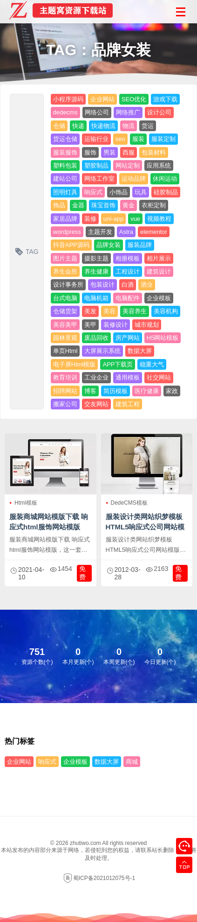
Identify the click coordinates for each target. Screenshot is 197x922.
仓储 (59, 125)
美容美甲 (65, 324)
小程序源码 (68, 99)
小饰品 (118, 192)
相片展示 (159, 258)
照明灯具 (65, 192)
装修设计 (115, 324)
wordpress (67, 231)
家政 (172, 390)
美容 (109, 311)
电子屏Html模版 (74, 364)
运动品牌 (134, 178)
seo (120, 138)
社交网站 (159, 377)
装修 (90, 218)
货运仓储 (65, 138)
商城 (132, 761)
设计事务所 (68, 284)
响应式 (93, 192)
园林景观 (65, 337)
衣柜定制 (154, 205)
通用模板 (127, 377)
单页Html (65, 350)
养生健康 (96, 271)
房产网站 (127, 337)
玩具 (141, 192)
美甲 (90, 324)
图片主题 (65, 258)
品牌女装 (108, 244)
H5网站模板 (163, 337)
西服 (128, 152)
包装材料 (154, 152)
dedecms (65, 112)
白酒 (128, 284)
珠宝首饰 (103, 205)
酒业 (147, 284)
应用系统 (159, 165)
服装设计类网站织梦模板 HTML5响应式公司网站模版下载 (145, 527)
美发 (90, 311)
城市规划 (147, 324)
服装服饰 (65, 152)
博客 (90, 390)
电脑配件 (127, 298)
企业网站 (102, 99)
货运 (148, 125)
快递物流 (103, 125)
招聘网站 (65, 390)
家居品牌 (65, 218)
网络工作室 (99, 178)
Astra (126, 231)
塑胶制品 (96, 165)
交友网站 (96, 404)
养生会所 (65, 271)
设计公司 (159, 112)
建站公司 (65, 178)
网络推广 (128, 112)
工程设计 (127, 271)
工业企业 (96, 377)
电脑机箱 (96, 298)
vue (135, 218)
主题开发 (100, 231)
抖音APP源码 (71, 244)
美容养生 (134, 311)
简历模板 (115, 390)
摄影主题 (96, 258)
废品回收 (96, 337)
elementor (153, 231)
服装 (138, 138)
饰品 (59, 205)
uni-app (113, 218)
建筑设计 (159, 271)
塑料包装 (65, 165)
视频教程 (159, 218)
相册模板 (127, 258)
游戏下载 (165, 99)
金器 (78, 205)
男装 (109, 152)
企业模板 (159, 298)
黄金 (128, 205)
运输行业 (96, 138)
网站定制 (127, 165)
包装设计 (102, 284)
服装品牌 (140, 244)
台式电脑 (65, 298)
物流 (128, 125)
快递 (78, 125)
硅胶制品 (166, 192)
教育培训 (65, 377)
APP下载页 (117, 364)
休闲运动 (165, 178)
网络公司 (97, 112)
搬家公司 (65, 404)
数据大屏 (140, 350)
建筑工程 (127, 404)
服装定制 (163, 138)
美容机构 (166, 311)
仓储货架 (65, 311)
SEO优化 (134, 99)
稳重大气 (152, 364)
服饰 (90, 152)
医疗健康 (147, 390)
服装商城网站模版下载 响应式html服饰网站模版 (48, 522)
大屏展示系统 (102, 350)
